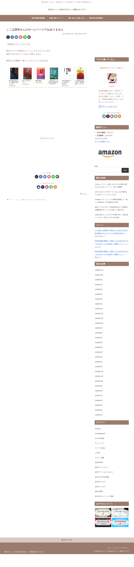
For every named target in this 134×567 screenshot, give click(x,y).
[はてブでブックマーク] (16, 37)
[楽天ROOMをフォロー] (47, 187)
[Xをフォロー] (42, 187)
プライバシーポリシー (121, 560)
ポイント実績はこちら (103, 141)
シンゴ (111, 86)
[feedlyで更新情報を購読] (51, 187)
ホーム (109, 560)
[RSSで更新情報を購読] (55, 187)
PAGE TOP (67, 553)
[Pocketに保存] (20, 37)
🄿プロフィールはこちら (108, 106)
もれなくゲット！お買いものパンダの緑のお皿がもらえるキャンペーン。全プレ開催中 (111, 185)
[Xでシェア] (8, 37)
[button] (29, 37)
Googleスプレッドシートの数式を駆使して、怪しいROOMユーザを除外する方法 (111, 201)
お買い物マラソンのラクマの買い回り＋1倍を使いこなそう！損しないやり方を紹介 (111, 220)
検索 (96, 166)
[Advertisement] (47, 113)
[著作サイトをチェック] (38, 187)
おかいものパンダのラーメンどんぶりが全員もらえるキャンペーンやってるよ (111, 193)
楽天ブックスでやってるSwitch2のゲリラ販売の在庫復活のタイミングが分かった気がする (111, 211)
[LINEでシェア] (25, 37)
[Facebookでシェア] (12, 37)
